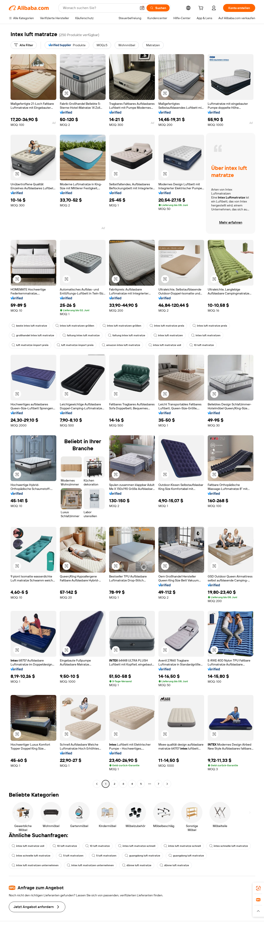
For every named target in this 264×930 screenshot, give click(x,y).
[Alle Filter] (24, 45)
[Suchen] (158, 7)
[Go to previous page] (97, 784)
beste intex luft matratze (29, 325)
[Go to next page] (167, 784)
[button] (142, 8)
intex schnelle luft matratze (228, 846)
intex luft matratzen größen (74, 325)
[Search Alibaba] (99, 8)
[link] (258, 888)
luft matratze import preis (30, 345)
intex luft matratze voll (164, 345)
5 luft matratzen (71, 855)
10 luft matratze (201, 345)
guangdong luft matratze (142, 855)
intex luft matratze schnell (136, 846)
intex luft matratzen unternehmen (35, 865)
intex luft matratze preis (167, 325)
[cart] (201, 8)
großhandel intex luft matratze (33, 335)
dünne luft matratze (136, 865)
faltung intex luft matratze (81, 335)
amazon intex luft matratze (121, 345)
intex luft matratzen (168, 335)
